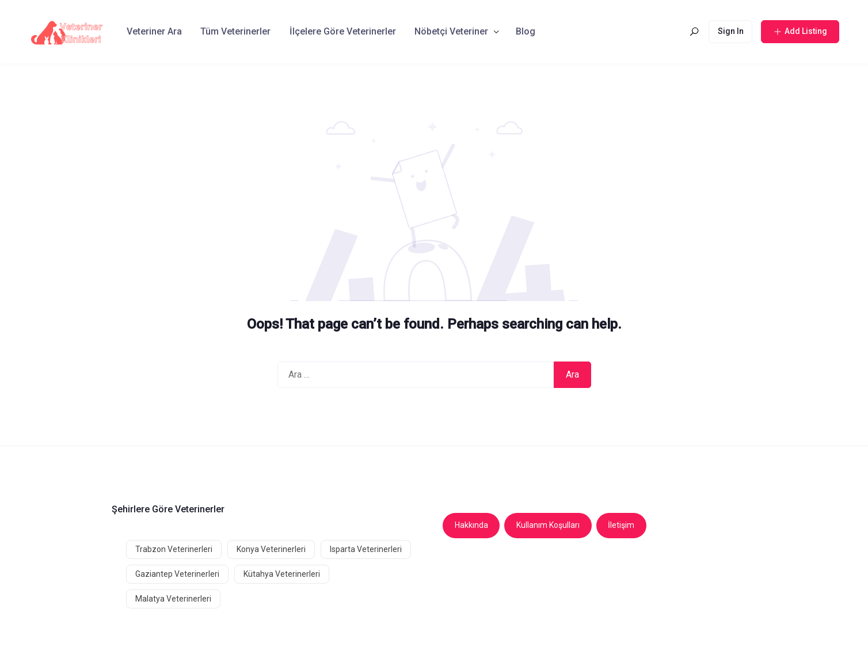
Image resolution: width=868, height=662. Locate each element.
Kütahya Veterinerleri (281, 574)
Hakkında (471, 525)
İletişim (621, 525)
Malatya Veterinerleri (173, 598)
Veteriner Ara (154, 31)
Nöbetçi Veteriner (451, 31)
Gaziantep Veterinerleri (177, 574)
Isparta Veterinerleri (366, 549)
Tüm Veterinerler (235, 31)
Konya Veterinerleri (271, 549)
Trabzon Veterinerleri (173, 549)
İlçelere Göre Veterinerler (343, 31)
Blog (525, 31)
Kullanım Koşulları (548, 525)
